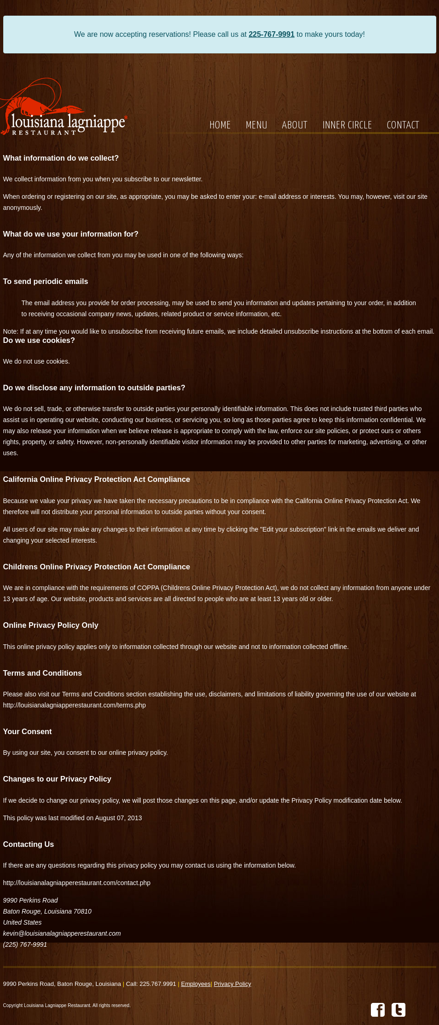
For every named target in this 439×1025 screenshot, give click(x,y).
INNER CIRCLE (347, 125)
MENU (256, 125)
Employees (195, 983)
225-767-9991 (271, 34)
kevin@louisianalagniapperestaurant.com (62, 933)
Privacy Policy (232, 983)
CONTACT (403, 125)
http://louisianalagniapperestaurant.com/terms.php (74, 705)
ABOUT (295, 125)
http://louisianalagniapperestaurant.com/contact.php (77, 882)
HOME (220, 125)
